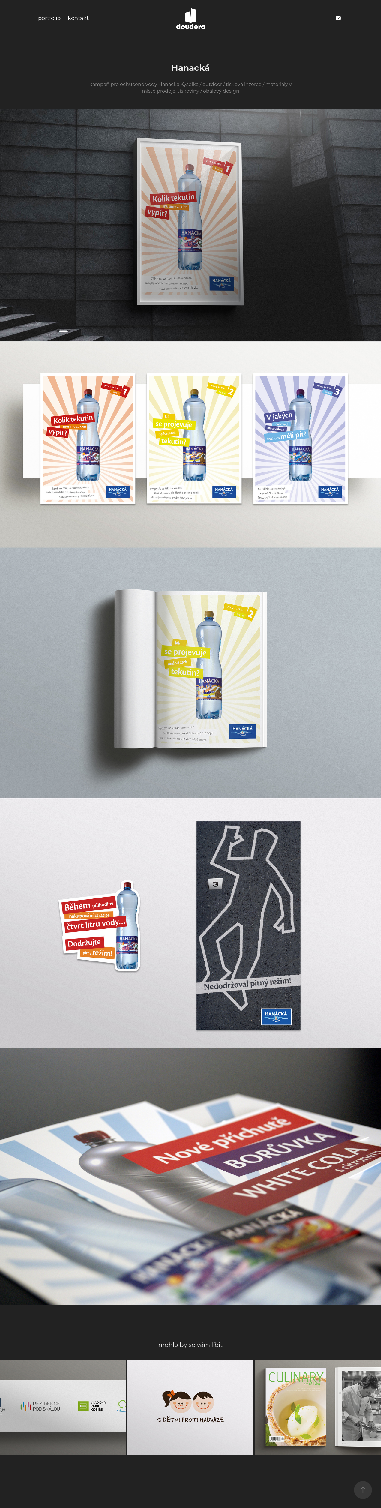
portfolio (49, 18)
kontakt (78, 18)
